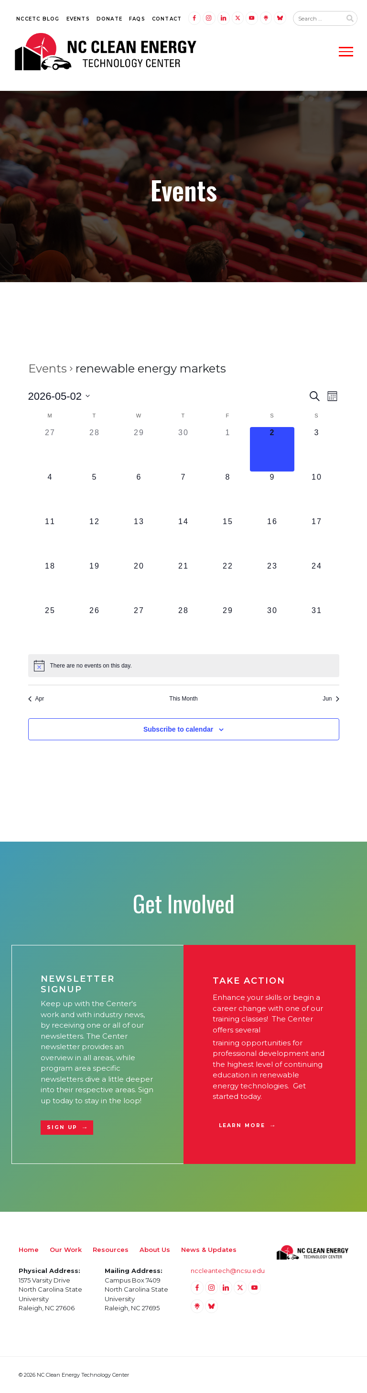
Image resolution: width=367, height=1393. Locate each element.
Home (29, 1249)
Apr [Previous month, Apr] (36, 698)
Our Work (66, 1249)
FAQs (137, 19)
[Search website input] (317, 18)
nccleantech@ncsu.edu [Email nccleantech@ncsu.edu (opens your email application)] (228, 1270)
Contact (167, 19)
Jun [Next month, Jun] (331, 698)
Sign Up (62, 1127)
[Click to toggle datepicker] (59, 396)
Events (78, 19)
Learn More (242, 1125)
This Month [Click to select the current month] (183, 698)
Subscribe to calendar (178, 729)
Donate (109, 19)
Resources (111, 1249)
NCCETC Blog (37, 19)
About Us (155, 1249)
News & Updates (209, 1249)
